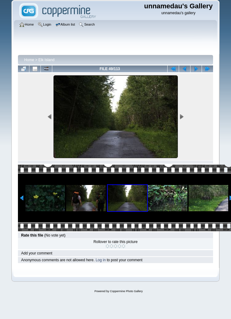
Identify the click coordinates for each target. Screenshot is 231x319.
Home (29, 60)
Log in (101, 260)
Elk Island (46, 60)
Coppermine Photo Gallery (126, 291)
